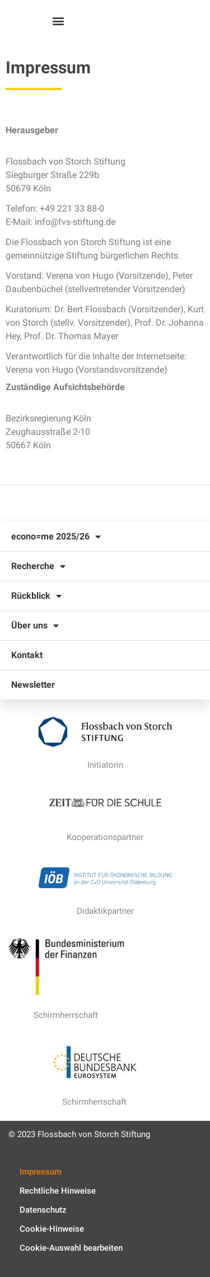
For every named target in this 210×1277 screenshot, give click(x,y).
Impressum (41, 1172)
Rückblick (36, 596)
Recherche (38, 566)
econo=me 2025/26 (56, 537)
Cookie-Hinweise (52, 1229)
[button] (58, 20)
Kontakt (27, 655)
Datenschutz (43, 1210)
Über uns (35, 626)
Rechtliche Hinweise (58, 1191)
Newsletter (33, 684)
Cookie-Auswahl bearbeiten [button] (71, 1248)
